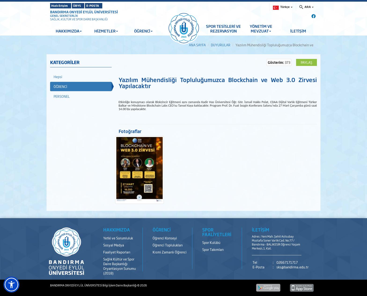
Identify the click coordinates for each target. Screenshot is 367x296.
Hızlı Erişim (61, 6)
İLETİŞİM (298, 31)
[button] (11, 284)
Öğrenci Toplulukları (168, 244)
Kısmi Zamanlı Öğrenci (170, 251)
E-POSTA (106, 6)
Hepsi (58, 76)
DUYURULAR (220, 44)
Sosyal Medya (113, 244)
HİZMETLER (106, 31)
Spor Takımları (213, 249)
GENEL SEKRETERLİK (64, 16)
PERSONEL (62, 96)
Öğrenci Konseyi (165, 237)
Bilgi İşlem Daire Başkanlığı (120, 285)
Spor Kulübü (211, 242)
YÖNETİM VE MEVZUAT (261, 28)
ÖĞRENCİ (143, 31)
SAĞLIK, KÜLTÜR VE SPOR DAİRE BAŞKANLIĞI (79, 19)
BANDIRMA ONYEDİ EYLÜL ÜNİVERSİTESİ (84, 11)
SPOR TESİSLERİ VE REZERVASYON (223, 28)
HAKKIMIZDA (69, 31)
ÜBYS (84, 6)
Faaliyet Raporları (116, 251)
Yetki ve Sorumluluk (118, 237)
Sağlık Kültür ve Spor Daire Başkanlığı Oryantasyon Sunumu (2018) (119, 265)
